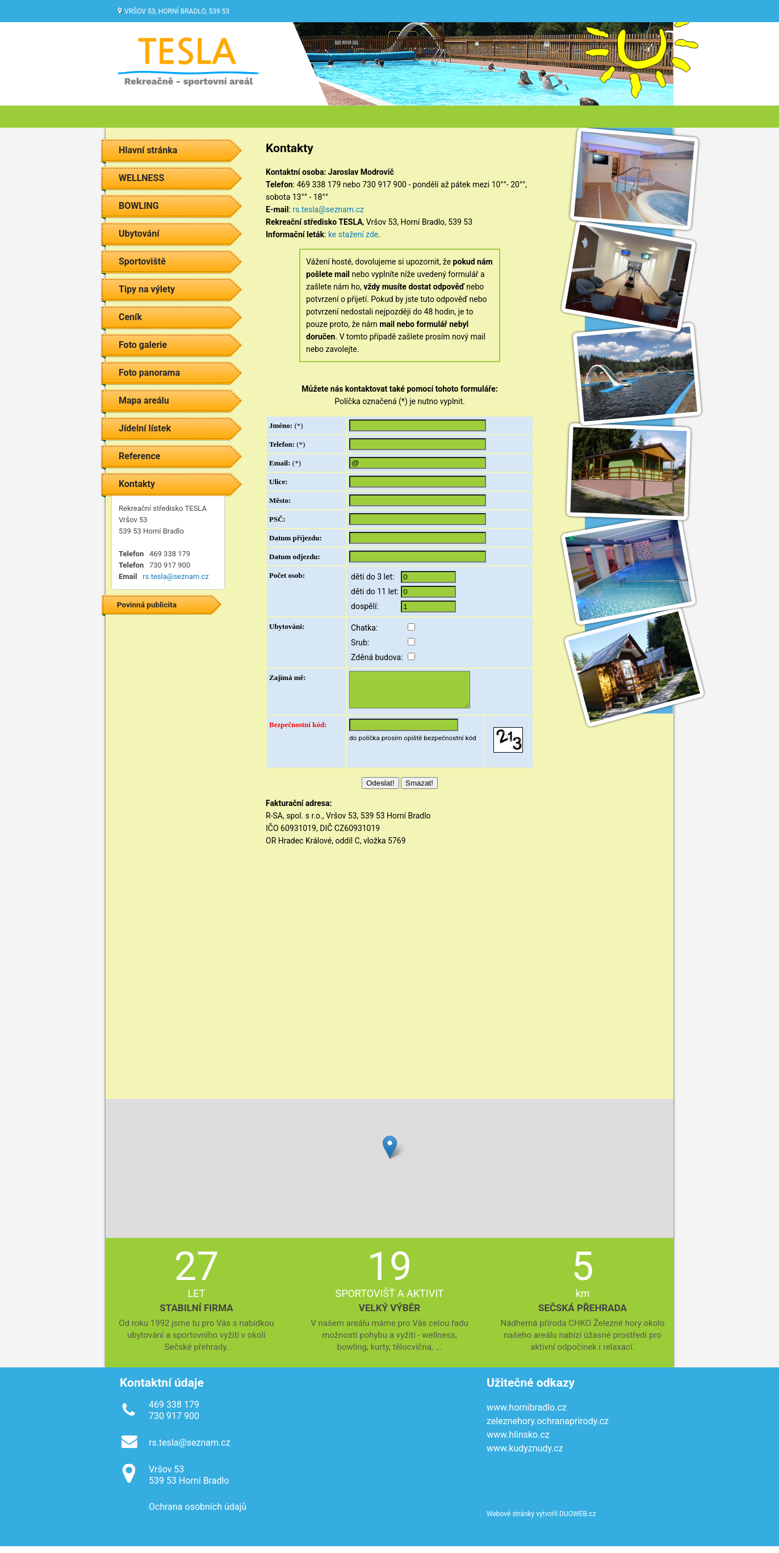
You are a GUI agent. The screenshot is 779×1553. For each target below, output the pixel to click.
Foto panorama (149, 372)
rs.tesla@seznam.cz (176, 576)
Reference (139, 456)
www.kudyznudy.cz (525, 1455)
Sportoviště (142, 261)
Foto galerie (143, 344)
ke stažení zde (353, 234)
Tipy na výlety (147, 289)
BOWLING (139, 205)
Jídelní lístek (145, 428)
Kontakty (137, 484)
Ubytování (139, 233)
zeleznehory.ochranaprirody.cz (548, 1427)
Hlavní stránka (148, 150)
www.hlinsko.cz (518, 1441)
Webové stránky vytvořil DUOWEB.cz (541, 1521)
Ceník (130, 317)
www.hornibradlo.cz (527, 1414)
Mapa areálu (144, 400)
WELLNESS (141, 178)
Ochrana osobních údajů (197, 1513)
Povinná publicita (147, 604)
